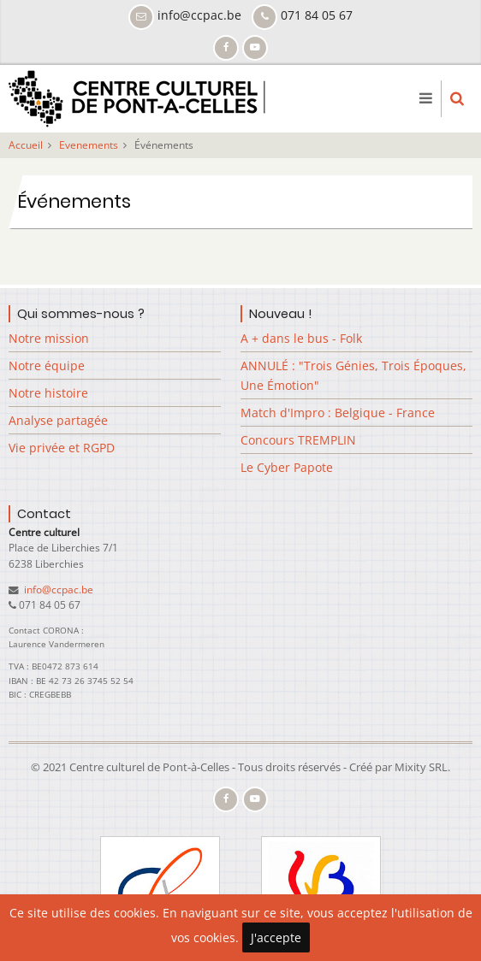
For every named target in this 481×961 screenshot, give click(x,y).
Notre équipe (47, 365)
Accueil (26, 145)
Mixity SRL (421, 767)
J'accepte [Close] (276, 937)
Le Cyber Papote (286, 467)
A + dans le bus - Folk (301, 338)
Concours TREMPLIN (298, 440)
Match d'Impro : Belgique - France (337, 412)
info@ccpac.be (57, 589)
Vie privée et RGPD (62, 447)
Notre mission (49, 338)
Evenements (88, 145)
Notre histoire (48, 393)
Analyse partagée (58, 420)
